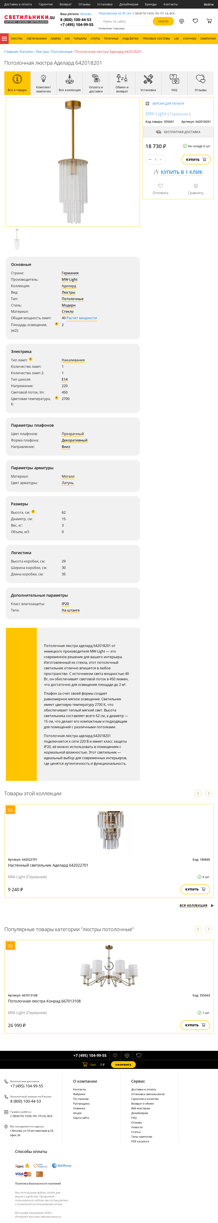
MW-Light (69, 279)
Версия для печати (168, 104)
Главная (11, 51)
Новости (137, 1127)
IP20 (65, 603)
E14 (65, 379)
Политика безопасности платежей (38, 1183)
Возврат (66, 4)
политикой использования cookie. (40, 1204)
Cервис (138, 1081)
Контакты (171, 4)
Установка (105, 4)
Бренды (151, 4)
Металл (68, 476)
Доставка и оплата (18, 4)
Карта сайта (81, 1118)
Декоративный (75, 440)
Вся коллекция (197, 905)
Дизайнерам (128, 4)
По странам (81, 1099)
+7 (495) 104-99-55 (76, 24)
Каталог (4, 38)
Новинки (79, 1108)
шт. (89, 1064)
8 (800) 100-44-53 (75, 19)
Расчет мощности (81, 318)
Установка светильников (147, 1094)
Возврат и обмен (142, 1103)
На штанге (71, 610)
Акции (77, 1113)
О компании (85, 1081)
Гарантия (46, 4)
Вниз (66, 446)
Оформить (123, 1064)
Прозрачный (73, 433)
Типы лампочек (141, 1137)
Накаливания (73, 360)
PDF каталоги (140, 1141)
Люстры (42, 51)
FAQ (134, 1118)
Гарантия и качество (145, 1099)
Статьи (136, 1132)
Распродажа (81, 1103)
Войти (209, 4)
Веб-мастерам (140, 1108)
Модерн (69, 305)
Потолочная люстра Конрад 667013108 (44, 1001)
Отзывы (84, 4)
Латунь (68, 482)
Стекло (68, 311)
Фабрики (79, 1094)
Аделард (69, 286)
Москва (85, 14)
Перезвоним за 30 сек (115, 13)
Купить (196, 160)
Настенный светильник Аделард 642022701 (48, 865)
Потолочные (62, 51)
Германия (70, 273)
